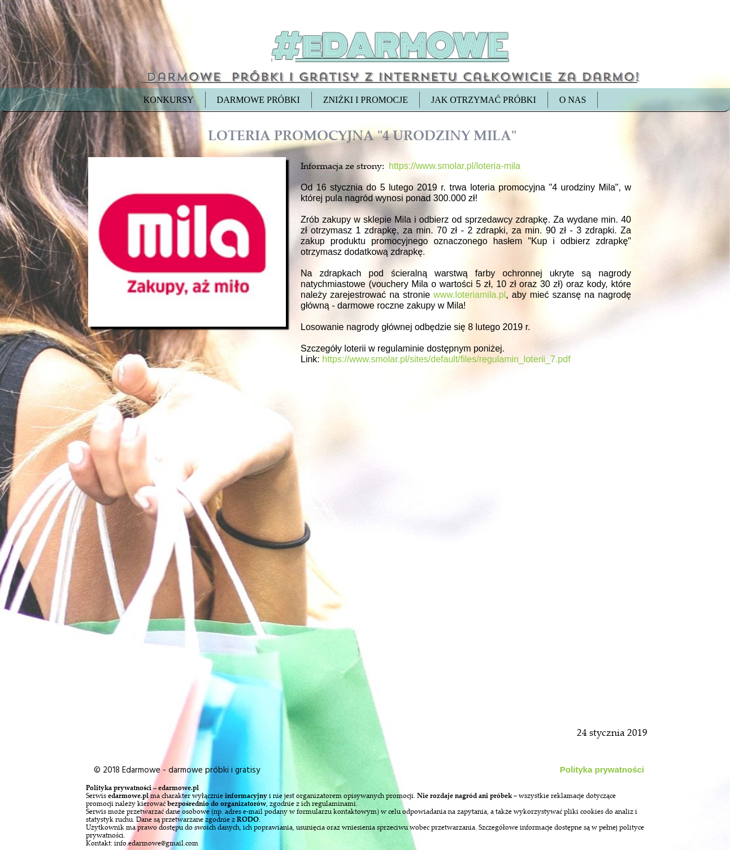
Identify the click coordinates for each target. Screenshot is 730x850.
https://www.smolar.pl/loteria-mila (454, 166)
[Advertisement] (188, 589)
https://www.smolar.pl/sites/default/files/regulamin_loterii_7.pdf (446, 359)
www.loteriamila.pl (469, 295)
